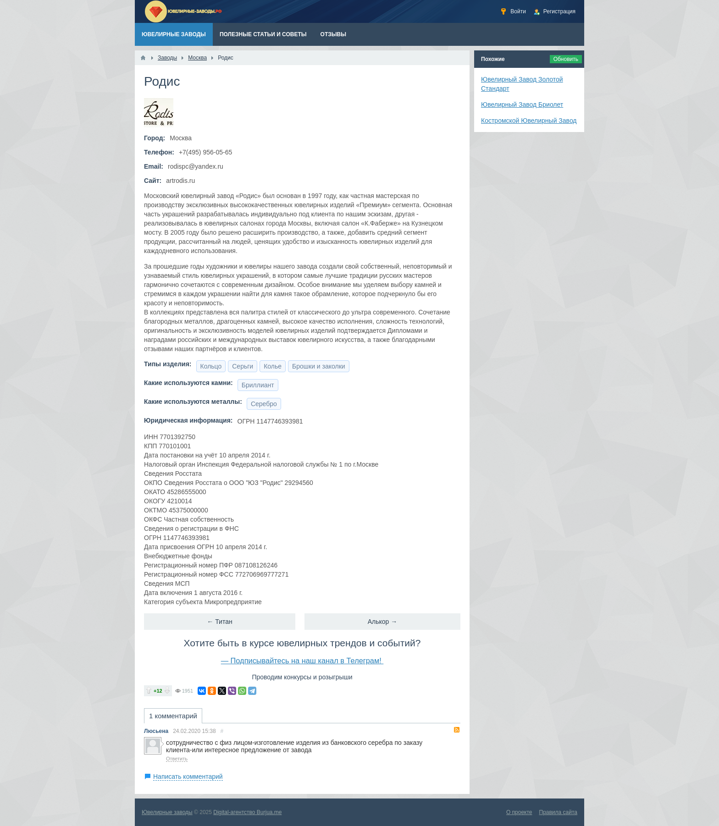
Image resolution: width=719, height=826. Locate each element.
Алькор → (383, 621)
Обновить (565, 59)
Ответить (177, 758)
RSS (456, 729)
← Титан (219, 621)
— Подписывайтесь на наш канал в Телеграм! (302, 660)
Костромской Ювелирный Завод (529, 120)
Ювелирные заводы (167, 812)
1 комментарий (173, 716)
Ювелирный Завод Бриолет (522, 104)
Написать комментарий (188, 776)
